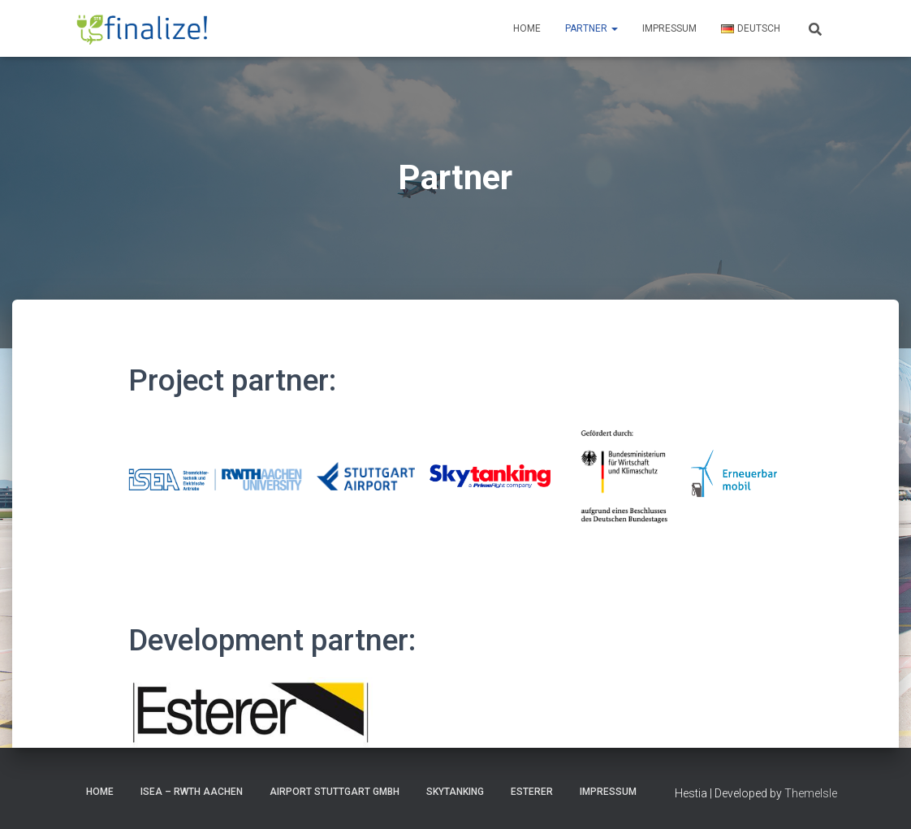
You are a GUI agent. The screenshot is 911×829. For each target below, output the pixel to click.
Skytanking (455, 791)
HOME (100, 791)
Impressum (669, 28)
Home (527, 28)
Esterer (532, 791)
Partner (591, 28)
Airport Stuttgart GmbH (334, 791)
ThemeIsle (810, 793)
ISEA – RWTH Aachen (191, 791)
